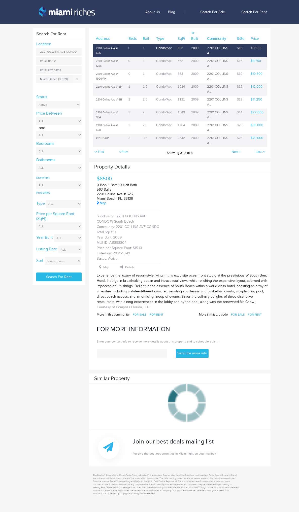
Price (255, 38)
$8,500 (256, 48)
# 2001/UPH (103, 138)
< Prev (123, 152)
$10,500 (256, 74)
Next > (236, 152)
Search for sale (212, 12)
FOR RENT (156, 314)
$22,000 (257, 112)
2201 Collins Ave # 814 (109, 86)
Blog (171, 12)
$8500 (104, 179)
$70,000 (257, 138)
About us (152, 12)
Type (160, 38)
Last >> (260, 152)
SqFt (181, 38)
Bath (146, 38)
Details (127, 267)
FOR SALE (139, 314)
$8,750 (256, 61)
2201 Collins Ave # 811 (109, 99)
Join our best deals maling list (203, 447)
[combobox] (59, 79)
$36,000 (257, 125)
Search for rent (254, 12)
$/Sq (241, 38)
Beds (132, 38)
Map (101, 203)
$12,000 (256, 87)
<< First (99, 152)
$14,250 (256, 99)
